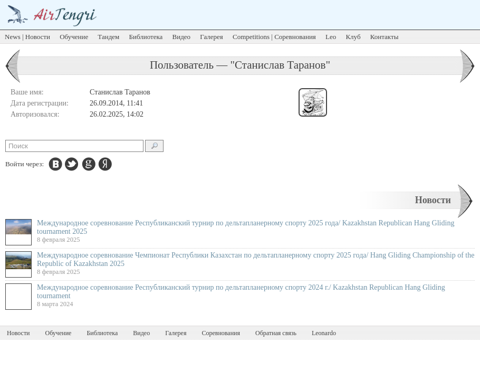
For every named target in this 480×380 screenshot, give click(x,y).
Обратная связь (275, 333)
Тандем (108, 37)
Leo (330, 37)
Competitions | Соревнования (274, 37)
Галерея (211, 37)
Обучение (74, 37)
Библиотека (146, 37)
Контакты (384, 37)
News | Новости (27, 37)
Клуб (352, 37)
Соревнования (220, 333)
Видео (181, 37)
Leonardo (324, 333)
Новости (433, 200)
